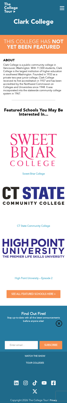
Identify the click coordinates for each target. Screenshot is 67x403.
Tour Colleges (35, 362)
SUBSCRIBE (50, 345)
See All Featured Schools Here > (33, 294)
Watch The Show (35, 356)
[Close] (33, 325)
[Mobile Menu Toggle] (62, 8)
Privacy (53, 400)
